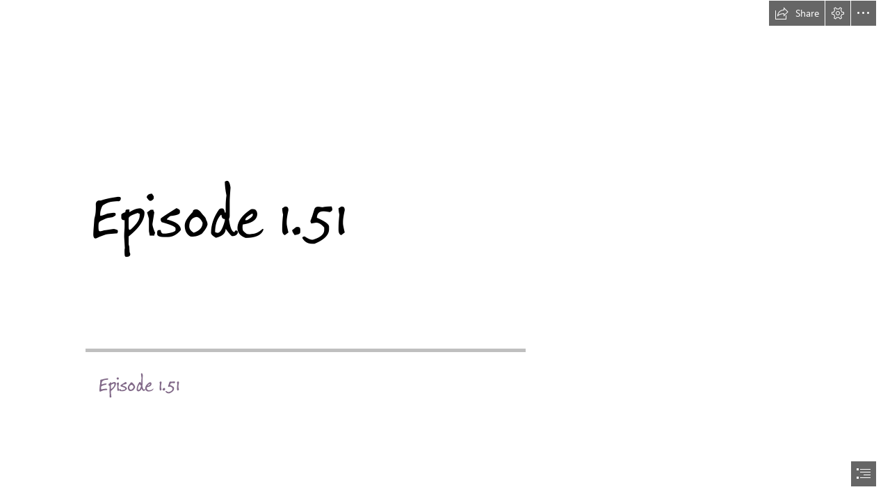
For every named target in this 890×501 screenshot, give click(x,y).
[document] (445, 250)
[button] (797, 13)
